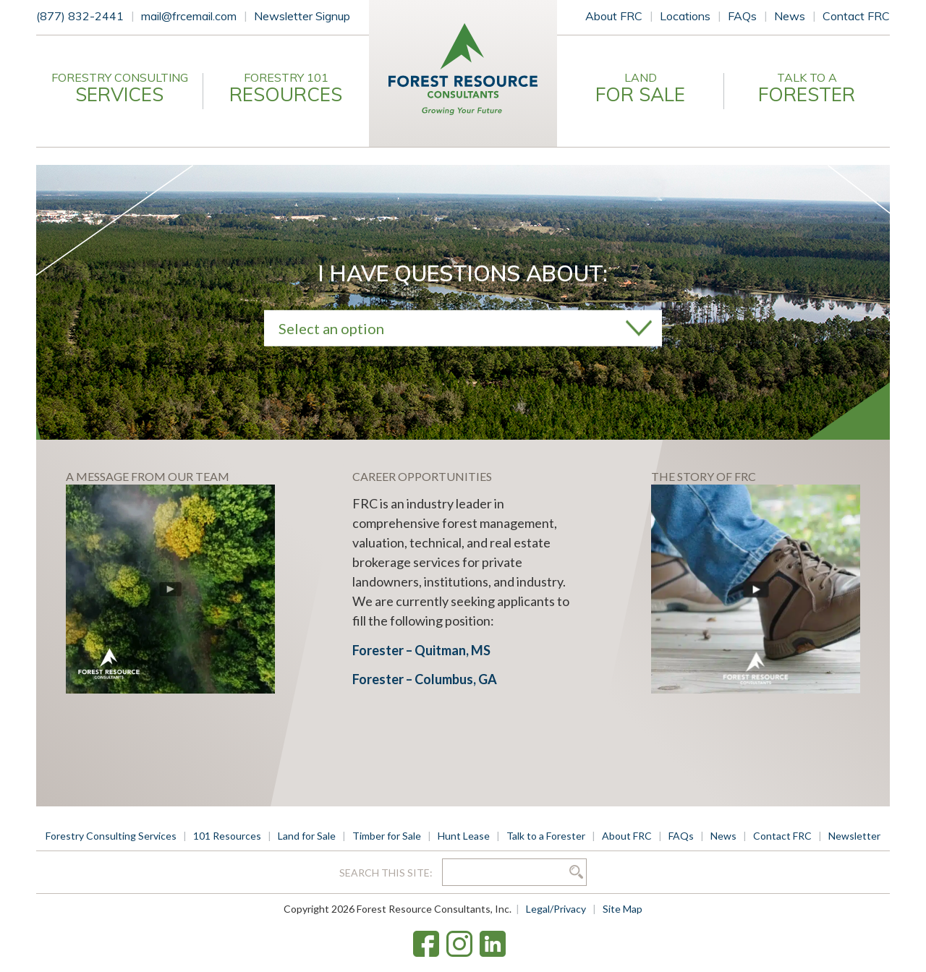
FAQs (742, 16)
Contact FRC (856, 16)
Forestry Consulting (119, 88)
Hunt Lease (464, 836)
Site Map (622, 909)
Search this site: (387, 872)
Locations (685, 16)
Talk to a (806, 88)
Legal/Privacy (556, 909)
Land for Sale (307, 836)
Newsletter (854, 836)
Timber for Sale (386, 836)
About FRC (613, 16)
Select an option (331, 327)
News (789, 16)
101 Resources (227, 836)
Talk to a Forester (545, 836)
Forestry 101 (286, 88)
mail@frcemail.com (189, 16)
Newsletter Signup (302, 16)
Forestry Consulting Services (111, 836)
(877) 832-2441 (80, 16)
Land (640, 88)
